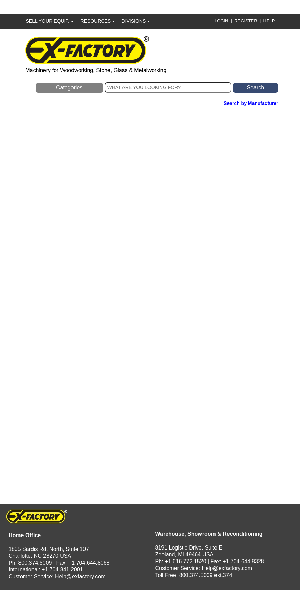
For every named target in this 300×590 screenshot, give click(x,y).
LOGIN (221, 20)
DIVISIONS (136, 21)
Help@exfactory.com (80, 576)
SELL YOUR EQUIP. (50, 21)
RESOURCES (98, 21)
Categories (69, 88)
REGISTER (245, 20)
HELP (269, 20)
